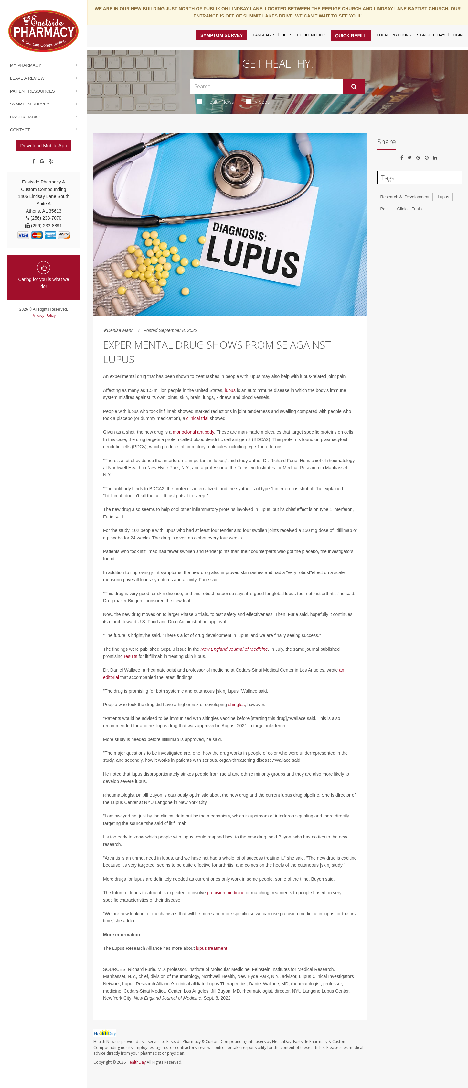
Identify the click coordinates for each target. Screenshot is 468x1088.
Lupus (443, 196)
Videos (258, 101)
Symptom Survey (29, 104)
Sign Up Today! (431, 35)
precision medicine (225, 892)
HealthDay (136, 1062)
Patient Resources (32, 91)
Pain (384, 208)
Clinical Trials (409, 208)
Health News (215, 101)
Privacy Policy (44, 315)
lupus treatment (211, 948)
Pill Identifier (311, 35)
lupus (230, 390)
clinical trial (197, 418)
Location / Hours (394, 35)
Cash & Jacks (25, 117)
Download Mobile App (43, 145)
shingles (236, 704)
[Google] (42, 161)
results (130, 656)
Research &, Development (405, 196)
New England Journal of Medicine (234, 649)
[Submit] (354, 86)
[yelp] (51, 161)
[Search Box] (266, 86)
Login (457, 35)
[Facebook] (33, 161)
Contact (20, 130)
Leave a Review (27, 78)
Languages (264, 35)
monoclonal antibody (193, 432)
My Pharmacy (25, 65)
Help (286, 35)
